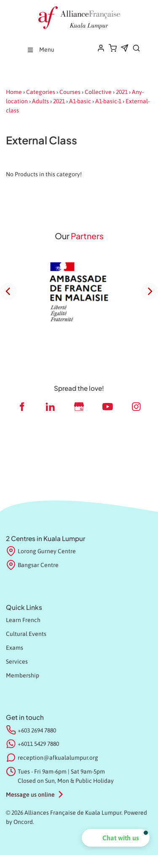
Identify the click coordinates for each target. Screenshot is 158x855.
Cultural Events (26, 633)
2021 (122, 92)
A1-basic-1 (108, 101)
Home (14, 92)
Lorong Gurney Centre (41, 551)
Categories (40, 92)
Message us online (30, 794)
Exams (14, 647)
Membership (22, 675)
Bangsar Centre (32, 565)
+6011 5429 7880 (38, 743)
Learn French (23, 620)
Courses (69, 92)
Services (17, 661)
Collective (98, 92)
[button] (116, 838)
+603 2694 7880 (37, 730)
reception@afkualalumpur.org (58, 757)
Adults (40, 101)
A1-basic (80, 101)
